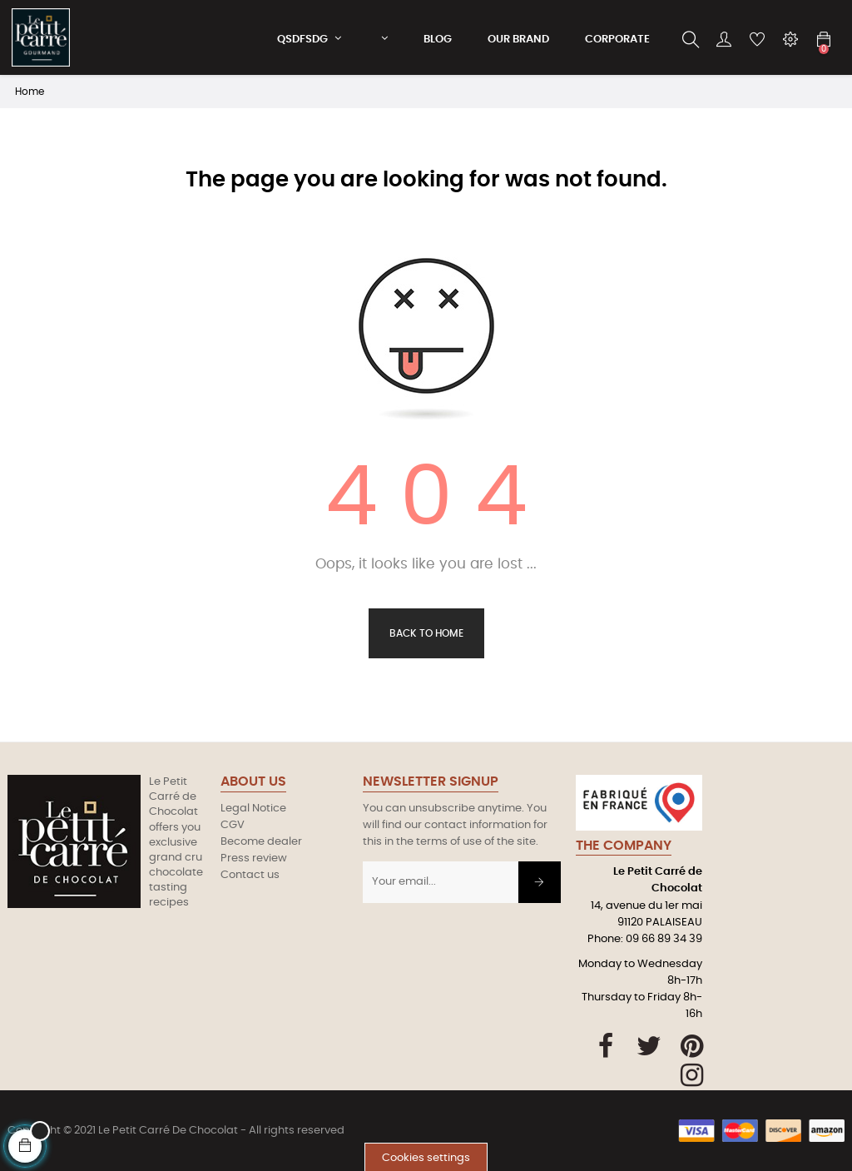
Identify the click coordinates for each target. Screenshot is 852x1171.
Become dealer (261, 841)
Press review (253, 858)
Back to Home (426, 633)
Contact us (250, 875)
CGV (232, 825)
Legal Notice (253, 808)
